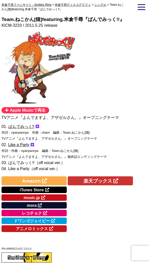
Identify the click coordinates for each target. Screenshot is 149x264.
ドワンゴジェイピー (32, 221)
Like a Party (18, 145)
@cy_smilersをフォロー (12, 248)
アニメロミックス (32, 229)
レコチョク (32, 213)
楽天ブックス (98, 181)
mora (32, 205)
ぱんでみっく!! (21, 126)
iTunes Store (32, 190)
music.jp (32, 198)
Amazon (31, 181)
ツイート (28, 248)
